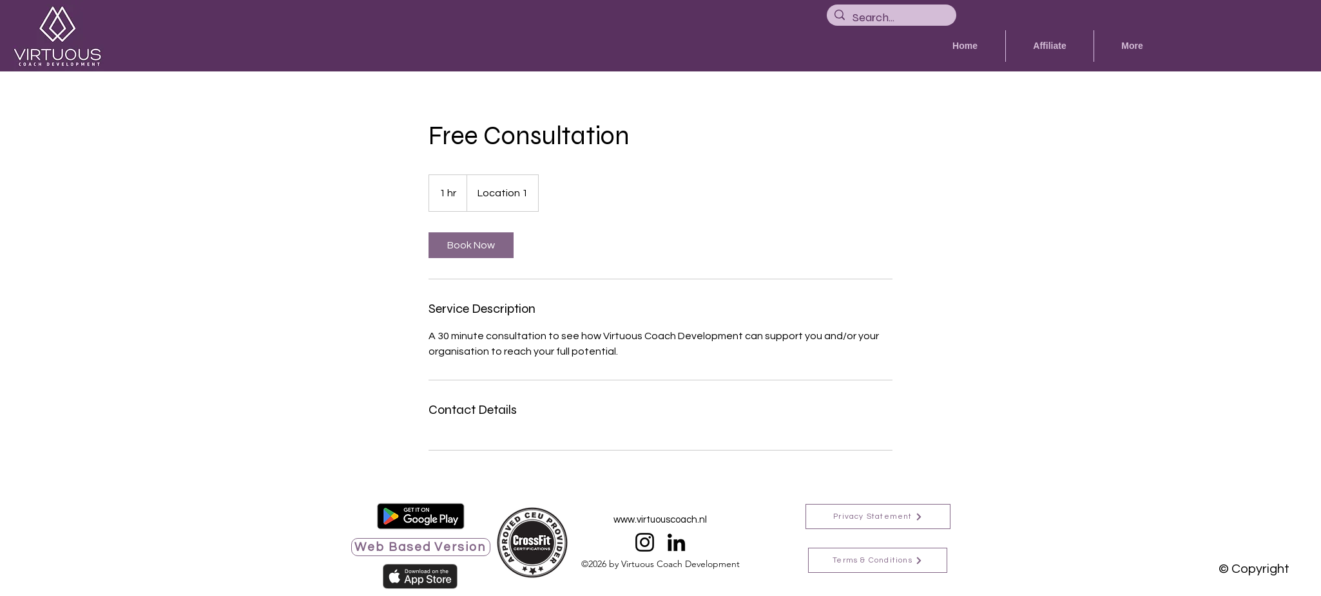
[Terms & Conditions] (877, 560)
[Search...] (891, 17)
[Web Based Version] (420, 547)
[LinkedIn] (676, 542)
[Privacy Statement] (877, 516)
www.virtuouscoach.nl (660, 520)
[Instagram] (644, 542)
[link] (471, 245)
